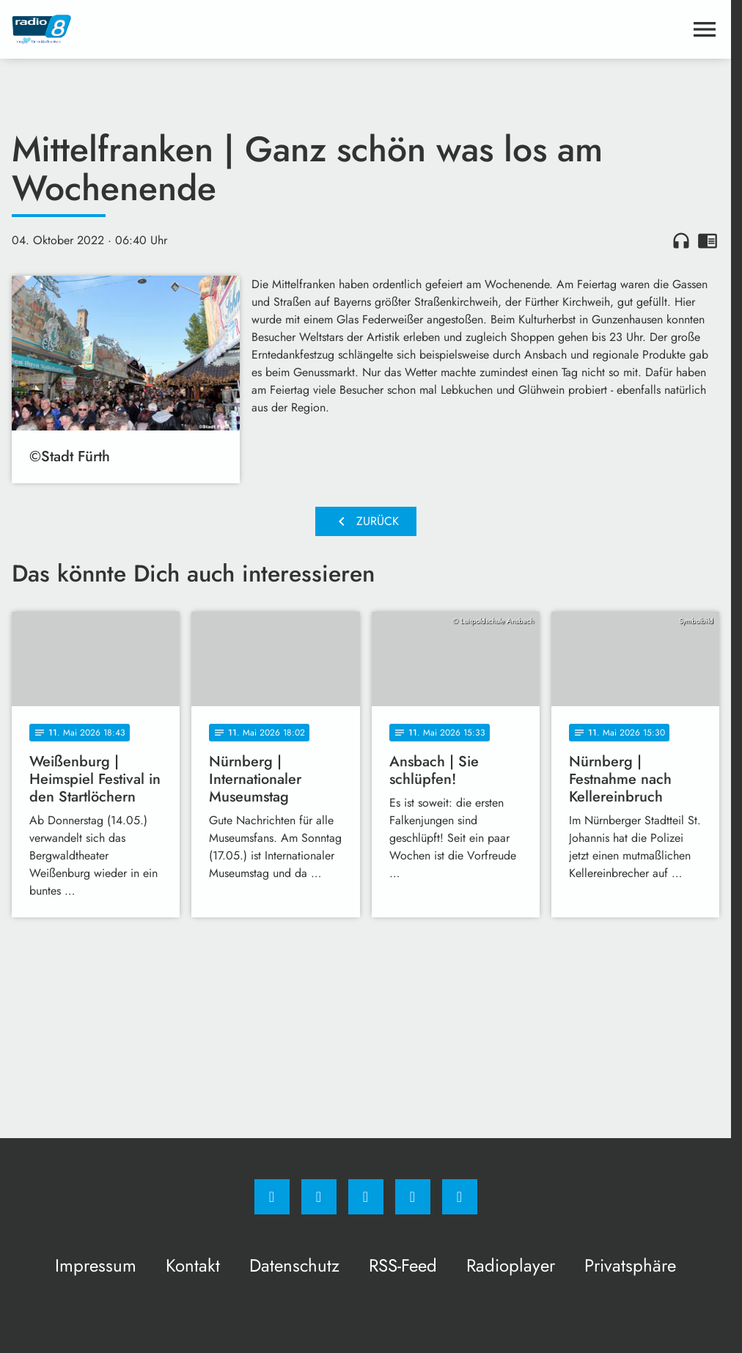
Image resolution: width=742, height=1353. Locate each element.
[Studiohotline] (412, 1196)
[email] (459, 1196)
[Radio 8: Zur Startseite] (189, 29)
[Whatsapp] (365, 1196)
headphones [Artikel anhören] (681, 240)
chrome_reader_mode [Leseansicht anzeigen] (707, 240)
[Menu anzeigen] (704, 29)
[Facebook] (272, 1196)
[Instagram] (319, 1196)
